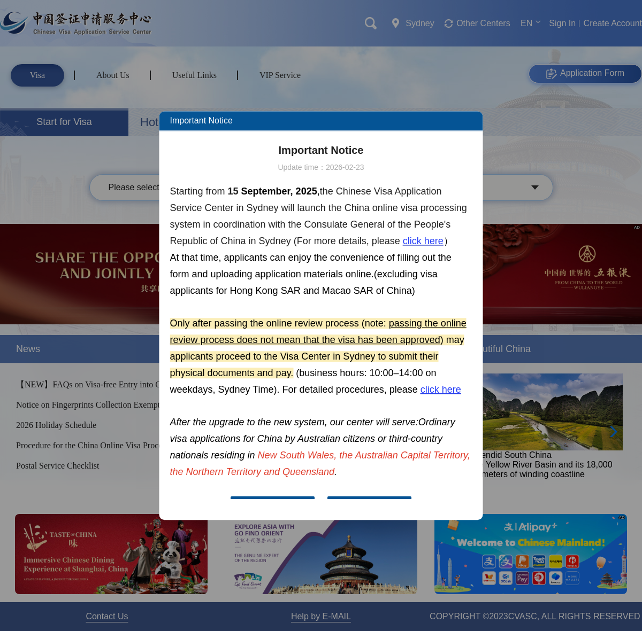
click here (423, 241)
